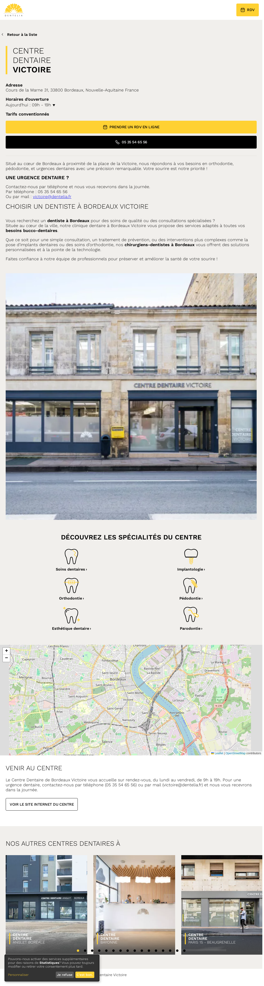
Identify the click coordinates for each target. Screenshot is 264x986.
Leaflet (217, 753)
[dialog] (52, 968)
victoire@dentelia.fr (52, 196)
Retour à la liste (18, 34)
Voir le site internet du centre (42, 804)
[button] (6, 651)
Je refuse (64, 975)
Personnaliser (18, 975)
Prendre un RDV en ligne (131, 127)
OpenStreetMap (235, 753)
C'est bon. (85, 975)
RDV (247, 10)
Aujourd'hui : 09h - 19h (30, 104)
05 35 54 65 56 (131, 142)
